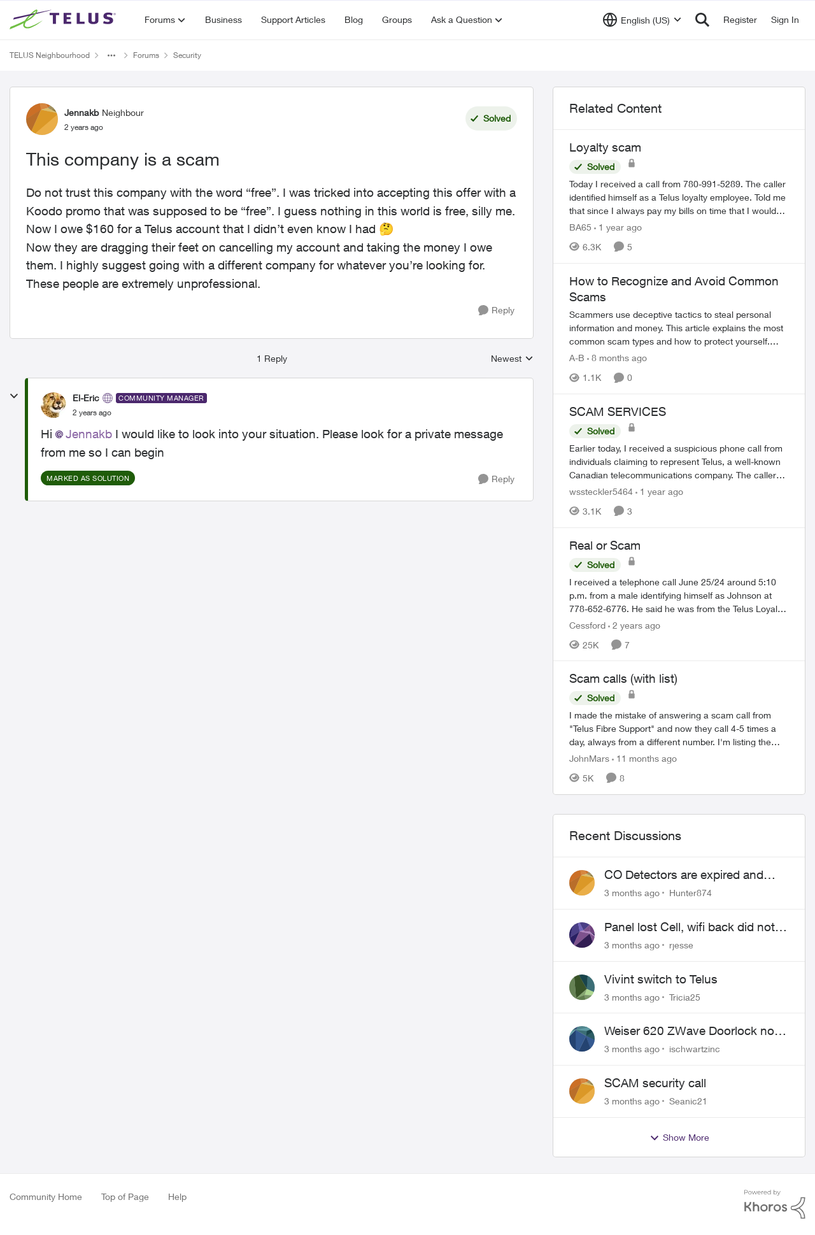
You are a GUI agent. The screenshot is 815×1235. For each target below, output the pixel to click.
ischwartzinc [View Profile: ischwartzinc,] (694, 1048)
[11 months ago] (644, 758)
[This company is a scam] (92, 412)
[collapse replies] (14, 396)
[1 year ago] (618, 227)
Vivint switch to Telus (661, 979)
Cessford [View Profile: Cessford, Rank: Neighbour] (587, 624)
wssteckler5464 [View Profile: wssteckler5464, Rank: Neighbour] (601, 491)
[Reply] (496, 310)
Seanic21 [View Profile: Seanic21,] (688, 1101)
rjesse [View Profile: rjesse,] (681, 944)
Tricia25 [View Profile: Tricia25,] (684, 996)
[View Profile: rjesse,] (582, 935)
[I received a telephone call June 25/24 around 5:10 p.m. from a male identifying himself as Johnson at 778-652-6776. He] (679, 595)
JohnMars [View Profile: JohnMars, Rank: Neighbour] (589, 758)
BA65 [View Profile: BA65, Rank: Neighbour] (580, 227)
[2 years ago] (634, 624)
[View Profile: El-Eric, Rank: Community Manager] (53, 405)
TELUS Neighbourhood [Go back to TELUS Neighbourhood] (50, 55)
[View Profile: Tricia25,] (582, 987)
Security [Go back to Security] (187, 55)
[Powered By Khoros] (774, 1204)
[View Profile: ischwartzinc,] (582, 1039)
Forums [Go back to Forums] (146, 55)
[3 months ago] (632, 892)
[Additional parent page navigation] (111, 55)
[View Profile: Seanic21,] (582, 1091)
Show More (679, 1137)
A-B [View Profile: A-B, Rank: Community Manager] (577, 357)
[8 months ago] (617, 357)
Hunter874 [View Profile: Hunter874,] (690, 892)
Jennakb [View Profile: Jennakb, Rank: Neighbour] (81, 112)
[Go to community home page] (64, 20)
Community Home (46, 1196)
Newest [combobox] (512, 359)
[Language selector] (642, 19)
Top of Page (125, 1196)
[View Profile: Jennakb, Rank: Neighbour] (42, 119)
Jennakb (89, 434)
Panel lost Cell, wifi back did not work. (689, 927)
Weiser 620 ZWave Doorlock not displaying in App (691, 1031)
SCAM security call (655, 1083)
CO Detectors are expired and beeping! (683, 875)
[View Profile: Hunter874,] (582, 883)
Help (177, 1196)
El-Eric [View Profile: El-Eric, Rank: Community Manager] (86, 397)
